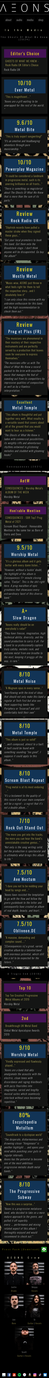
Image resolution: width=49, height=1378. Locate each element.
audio (19, 20)
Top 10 (25, 988)
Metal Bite (25, 125)
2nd (25, 1018)
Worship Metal (24, 550)
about (8, 20)
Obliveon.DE (25, 927)
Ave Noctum (25, 875)
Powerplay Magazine (25, 165)
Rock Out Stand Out (25, 824)
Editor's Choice (25, 53)
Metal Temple (24, 405)
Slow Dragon (25, 614)
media (30, 20)
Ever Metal (25, 86)
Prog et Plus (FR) (24, 327)
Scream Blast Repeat (25, 776)
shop (41, 20)
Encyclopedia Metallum (25, 1121)
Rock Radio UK (25, 216)
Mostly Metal (25, 272)
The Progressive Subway (25, 1190)
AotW (25, 481)
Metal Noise (25, 677)
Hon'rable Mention (25, 510)
